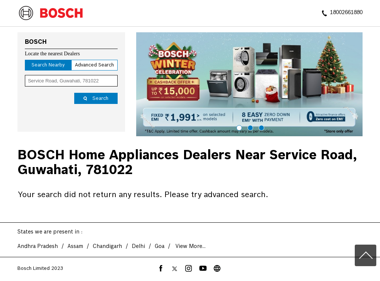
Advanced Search (94, 65)
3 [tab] (260, 127)
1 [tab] (238, 127)
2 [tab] (249, 127)
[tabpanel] (249, 84)
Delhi (138, 246)
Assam (75, 246)
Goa (159, 246)
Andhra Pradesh (37, 246)
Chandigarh (107, 246)
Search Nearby (48, 65)
